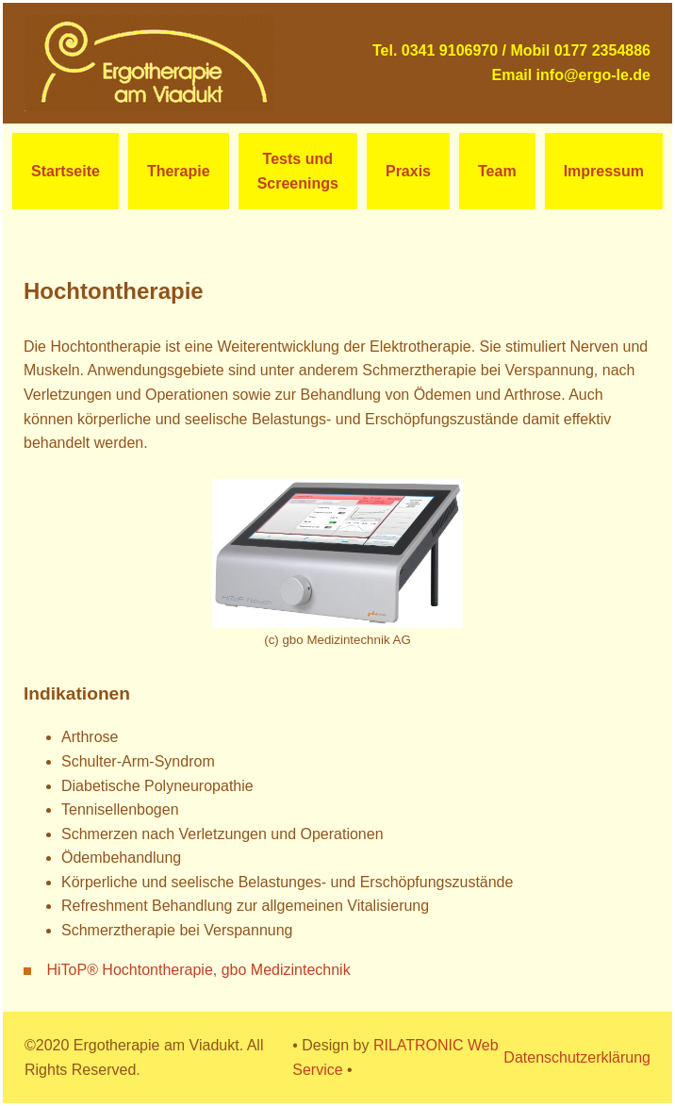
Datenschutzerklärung (576, 1057)
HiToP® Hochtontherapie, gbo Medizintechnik (198, 970)
